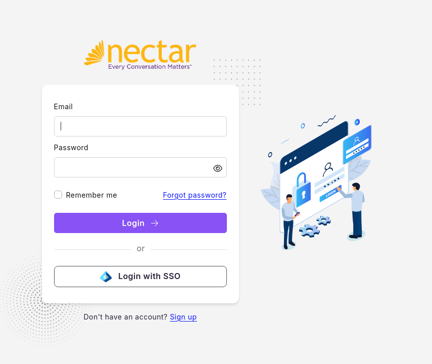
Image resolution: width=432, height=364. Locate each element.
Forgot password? (194, 195)
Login (140, 223)
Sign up (183, 316)
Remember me (91, 195)
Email (63, 106)
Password (71, 147)
